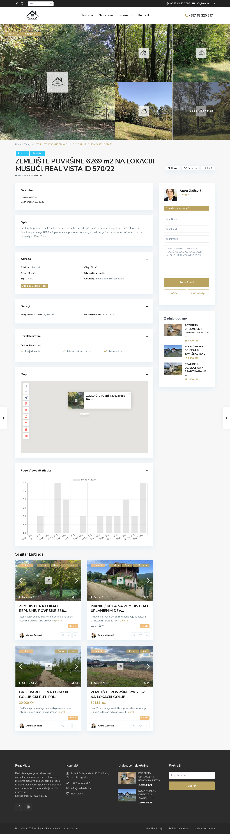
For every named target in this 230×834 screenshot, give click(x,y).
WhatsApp (198, 293)
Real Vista (77, 793)
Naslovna (87, 15)
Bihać (30, 175)
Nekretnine (106, 15)
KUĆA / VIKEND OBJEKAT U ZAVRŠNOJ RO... (195, 350)
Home (18, 144)
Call (175, 293)
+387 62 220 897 (201, 15)
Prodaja (22, 153)
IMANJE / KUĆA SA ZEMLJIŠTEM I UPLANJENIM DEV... (119, 608)
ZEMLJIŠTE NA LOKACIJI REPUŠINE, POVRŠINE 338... (43, 608)
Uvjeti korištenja (154, 828)
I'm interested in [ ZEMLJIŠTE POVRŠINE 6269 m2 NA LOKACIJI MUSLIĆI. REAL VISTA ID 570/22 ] (186, 260)
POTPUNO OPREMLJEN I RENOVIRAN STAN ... (197, 331)
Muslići (38, 175)
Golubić (97, 683)
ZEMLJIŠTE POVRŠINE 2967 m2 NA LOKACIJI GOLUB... (118, 694)
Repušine (27, 597)
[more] (58, 620)
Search (191, 786)
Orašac (97, 597)
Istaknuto (125, 15)
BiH (104, 273)
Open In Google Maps (34, 286)
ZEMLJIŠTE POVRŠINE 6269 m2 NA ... (105, 397)
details (72, 626)
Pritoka (26, 683)
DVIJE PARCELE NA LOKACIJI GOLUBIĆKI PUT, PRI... (43, 694)
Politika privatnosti (179, 828)
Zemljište (28, 144)
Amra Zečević (34, 635)
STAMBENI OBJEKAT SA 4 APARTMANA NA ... (196, 370)
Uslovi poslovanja (205, 828)
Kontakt (143, 15)
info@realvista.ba (81, 788)
